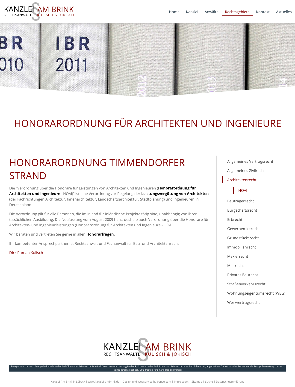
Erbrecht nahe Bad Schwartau (153, 366)
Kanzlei (192, 11)
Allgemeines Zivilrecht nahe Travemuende (229, 366)
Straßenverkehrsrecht (246, 284)
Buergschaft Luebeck (22, 366)
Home (174, 11)
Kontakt (263, 11)
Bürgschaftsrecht (242, 210)
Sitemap (197, 382)
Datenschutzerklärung (230, 382)
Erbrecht (234, 219)
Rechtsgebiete (237, 11)
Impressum (181, 382)
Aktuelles (284, 11)
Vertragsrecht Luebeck (126, 369)
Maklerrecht (237, 256)
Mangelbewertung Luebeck (269, 366)
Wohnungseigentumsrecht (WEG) (256, 293)
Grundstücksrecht (243, 237)
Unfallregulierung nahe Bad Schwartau (160, 369)
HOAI (242, 190)
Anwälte (211, 11)
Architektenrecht (242, 179)
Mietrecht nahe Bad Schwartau (188, 366)
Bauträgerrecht (240, 201)
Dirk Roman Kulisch (26, 252)
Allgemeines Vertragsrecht (250, 161)
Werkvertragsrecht (243, 302)
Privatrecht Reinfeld (90, 366)
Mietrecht (235, 265)
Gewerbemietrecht (243, 228)
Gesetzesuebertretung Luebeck (119, 366)
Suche (209, 382)
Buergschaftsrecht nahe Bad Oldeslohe (56, 366)
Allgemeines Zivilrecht (246, 170)
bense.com (164, 382)
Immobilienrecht (241, 247)
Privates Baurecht (242, 274)
